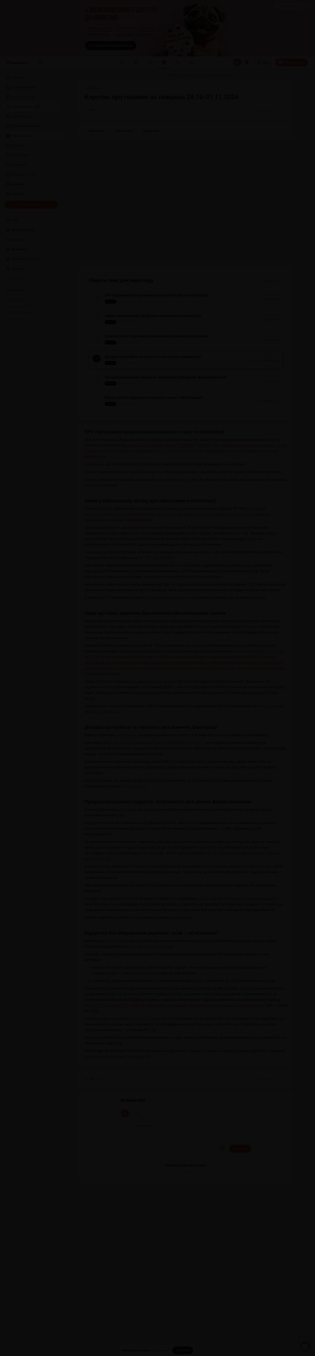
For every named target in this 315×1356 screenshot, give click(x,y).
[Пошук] (40, 62)
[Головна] (83, 75)
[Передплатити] (291, 62)
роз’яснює (113, 968)
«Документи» (135, 813)
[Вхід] (263, 62)
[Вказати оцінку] (262, 301)
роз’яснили (126, 762)
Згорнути (271, 280)
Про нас (13, 318)
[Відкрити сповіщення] (247, 62)
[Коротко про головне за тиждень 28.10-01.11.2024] (134, 75)
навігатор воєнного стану (175, 507)
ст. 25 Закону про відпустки (149, 973)
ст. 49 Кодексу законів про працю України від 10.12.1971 (156, 770)
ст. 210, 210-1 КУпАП (156, 585)
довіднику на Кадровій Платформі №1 (119, 1083)
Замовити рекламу (289, 6)
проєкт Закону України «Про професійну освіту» (238, 926)
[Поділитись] (277, 109)
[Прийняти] (182, 1350)
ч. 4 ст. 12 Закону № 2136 (153, 1046)
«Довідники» (180, 944)
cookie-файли (158, 1350)
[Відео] (97, 75)
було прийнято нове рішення (152, 708)
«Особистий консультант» (165, 625)
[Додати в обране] (284, 110)
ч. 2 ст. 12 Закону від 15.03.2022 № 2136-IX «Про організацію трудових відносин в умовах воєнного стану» (175, 1032)
